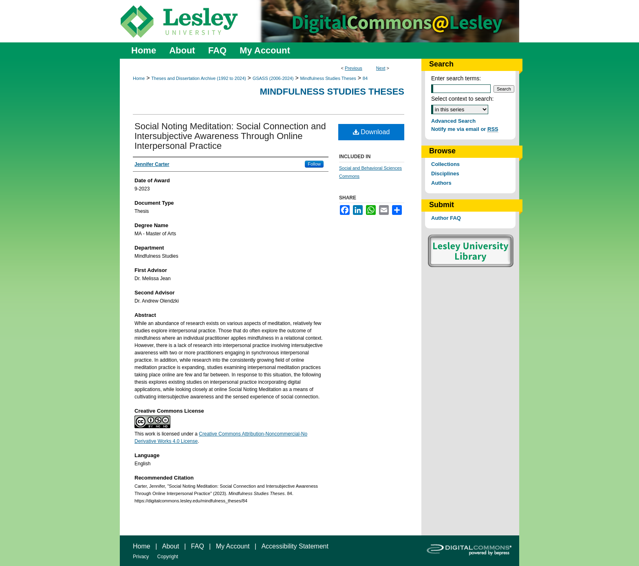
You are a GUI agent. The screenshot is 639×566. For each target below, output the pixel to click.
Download (371, 131)
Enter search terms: (456, 78)
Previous (353, 68)
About (170, 546)
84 (365, 78)
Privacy (141, 556)
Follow (314, 163)
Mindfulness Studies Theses (328, 78)
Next (381, 68)
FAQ (197, 546)
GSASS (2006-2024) (273, 78)
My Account (233, 546)
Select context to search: (462, 98)
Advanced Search (453, 121)
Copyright (167, 556)
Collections (445, 164)
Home (139, 78)
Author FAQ (446, 218)
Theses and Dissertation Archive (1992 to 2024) (198, 78)
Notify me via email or (464, 129)
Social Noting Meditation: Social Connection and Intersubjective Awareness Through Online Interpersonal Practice (230, 136)
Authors (441, 183)
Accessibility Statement (294, 546)
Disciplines (445, 173)
